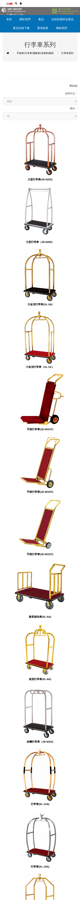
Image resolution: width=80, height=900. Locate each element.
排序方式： (71, 93)
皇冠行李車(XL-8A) (40, 679)
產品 (41, 19)
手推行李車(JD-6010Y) (40, 429)
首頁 (9, 19)
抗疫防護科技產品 (62, 19)
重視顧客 (42, 28)
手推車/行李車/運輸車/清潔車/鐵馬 (35, 53)
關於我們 (25, 19)
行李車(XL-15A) (40, 866)
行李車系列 (67, 53)
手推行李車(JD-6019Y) (40, 554)
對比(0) (73, 85)
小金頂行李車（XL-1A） (40, 367)
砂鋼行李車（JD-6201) (40, 741)
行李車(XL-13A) (40, 804)
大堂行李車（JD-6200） (40, 242)
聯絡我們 (61, 28)
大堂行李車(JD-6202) (40, 179)
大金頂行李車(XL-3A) (39, 304)
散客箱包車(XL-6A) (40, 616)
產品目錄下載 (21, 28)
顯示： (73, 108)
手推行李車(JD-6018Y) (40, 491)
